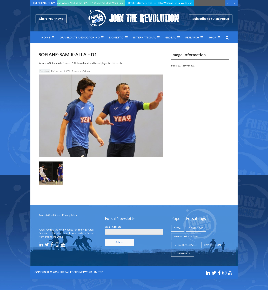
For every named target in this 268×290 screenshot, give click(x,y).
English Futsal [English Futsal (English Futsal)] (182, 253)
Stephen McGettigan (81, 71)
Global (170, 37)
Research (192, 37)
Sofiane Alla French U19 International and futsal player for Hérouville (86, 63)
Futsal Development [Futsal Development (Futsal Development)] (185, 245)
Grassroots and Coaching (80, 37)
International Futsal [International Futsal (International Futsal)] (186, 236)
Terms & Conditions (49, 215)
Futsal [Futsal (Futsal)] (178, 228)
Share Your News (51, 19)
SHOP (212, 37)
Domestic (116, 37)
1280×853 (186, 65)
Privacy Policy (69, 215)
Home (45, 37)
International (144, 37)
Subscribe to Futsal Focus (210, 19)
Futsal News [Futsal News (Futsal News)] (196, 228)
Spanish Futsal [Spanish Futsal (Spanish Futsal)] (213, 245)
